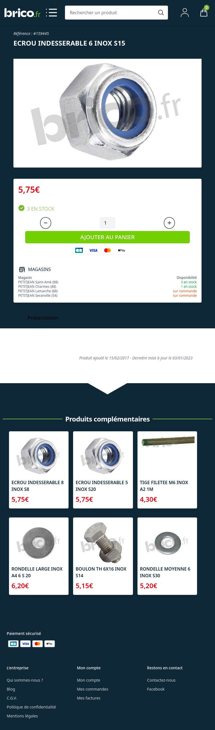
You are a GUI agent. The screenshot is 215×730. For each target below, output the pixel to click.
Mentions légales (22, 716)
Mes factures (89, 698)
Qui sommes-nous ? (25, 680)
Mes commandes (92, 689)
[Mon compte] (185, 12)
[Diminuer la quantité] (45, 223)
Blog (11, 689)
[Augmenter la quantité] (169, 223)
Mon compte (88, 680)
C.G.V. (12, 698)
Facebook (156, 689)
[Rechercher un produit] (110, 12)
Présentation (43, 317)
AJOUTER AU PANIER (107, 237)
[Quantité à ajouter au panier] (107, 223)
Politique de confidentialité (31, 707)
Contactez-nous (161, 680)
